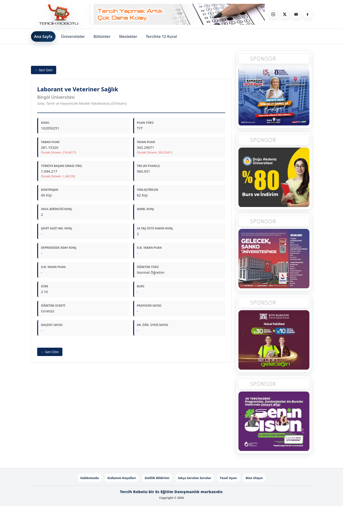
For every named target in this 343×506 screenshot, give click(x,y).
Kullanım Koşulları (121, 478)
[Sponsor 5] (273, 421)
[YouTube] (296, 14)
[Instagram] (273, 14)
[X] (284, 14)
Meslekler (128, 36)
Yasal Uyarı (228, 478)
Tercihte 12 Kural (161, 36)
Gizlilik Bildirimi (157, 478)
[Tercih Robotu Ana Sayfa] (60, 14)
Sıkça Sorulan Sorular (194, 478)
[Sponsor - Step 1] (179, 14)
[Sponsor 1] (273, 95)
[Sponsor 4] (273, 340)
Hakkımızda (89, 478)
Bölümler (102, 36)
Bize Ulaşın (254, 478)
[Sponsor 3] (273, 259)
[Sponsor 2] (273, 177)
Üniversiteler (73, 36)
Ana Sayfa (43, 36)
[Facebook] (307, 14)
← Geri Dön (44, 70)
